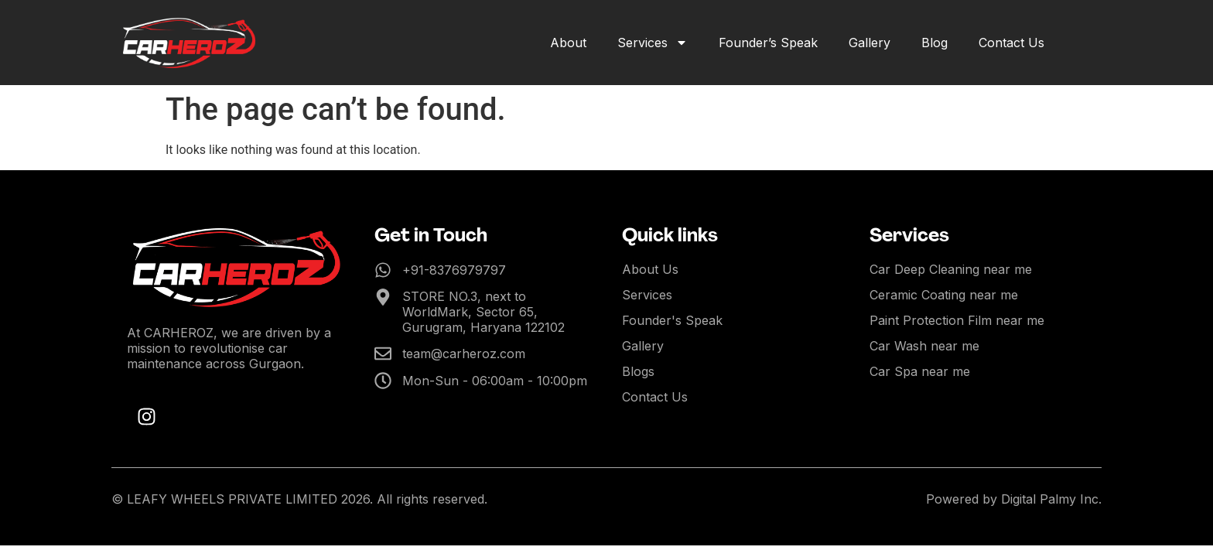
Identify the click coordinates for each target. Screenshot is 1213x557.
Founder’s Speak (768, 42)
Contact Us (1011, 42)
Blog (934, 42)
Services (652, 42)
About (568, 42)
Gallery (869, 42)
